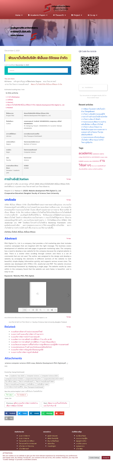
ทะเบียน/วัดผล (81, 436)
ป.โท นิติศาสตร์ (24, 449)
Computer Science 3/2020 (14, 379)
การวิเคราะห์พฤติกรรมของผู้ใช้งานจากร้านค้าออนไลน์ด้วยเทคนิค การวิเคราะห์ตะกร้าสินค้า (94, 116)
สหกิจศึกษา (31, 384)
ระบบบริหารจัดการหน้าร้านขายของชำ (25, 336)
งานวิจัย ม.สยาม (81, 443)
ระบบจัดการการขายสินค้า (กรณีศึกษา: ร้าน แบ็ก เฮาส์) (31, 339)
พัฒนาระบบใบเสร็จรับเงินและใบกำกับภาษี (55, 404)
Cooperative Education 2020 (53, 379)
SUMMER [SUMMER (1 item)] (81, 161)
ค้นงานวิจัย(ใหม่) (53, 441)
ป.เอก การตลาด (24, 438)
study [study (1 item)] (106, 157)
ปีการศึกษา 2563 (10, 381)
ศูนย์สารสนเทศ (52, 436)
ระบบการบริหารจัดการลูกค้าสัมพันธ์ (24, 352)
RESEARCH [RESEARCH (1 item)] (97, 157)
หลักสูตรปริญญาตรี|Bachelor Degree (28, 81)
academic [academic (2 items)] (85, 153)
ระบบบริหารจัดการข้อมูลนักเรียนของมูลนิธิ (27, 349)
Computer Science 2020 (50, 376)
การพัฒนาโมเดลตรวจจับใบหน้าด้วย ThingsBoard (93, 110)
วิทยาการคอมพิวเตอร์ (26, 381)
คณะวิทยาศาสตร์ (49, 81)
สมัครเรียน (51, 443)
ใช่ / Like (9, 395)
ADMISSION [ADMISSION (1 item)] (96, 154)
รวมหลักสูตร (52, 446)
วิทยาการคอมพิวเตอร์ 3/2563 (15, 384)
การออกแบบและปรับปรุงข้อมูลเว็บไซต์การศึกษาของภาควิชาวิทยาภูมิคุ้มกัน (92, 139)
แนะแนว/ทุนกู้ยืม (81, 438)
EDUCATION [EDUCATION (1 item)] (86, 157)
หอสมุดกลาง (80, 446)
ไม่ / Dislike (21, 395)
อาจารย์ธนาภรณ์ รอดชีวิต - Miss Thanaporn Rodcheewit (24, 387)
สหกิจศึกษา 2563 (42, 384)
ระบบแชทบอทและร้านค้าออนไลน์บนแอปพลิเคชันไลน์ (31, 347)
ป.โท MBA (79, 449)
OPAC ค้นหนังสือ (53, 438)
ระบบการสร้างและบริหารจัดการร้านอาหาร (27, 334)
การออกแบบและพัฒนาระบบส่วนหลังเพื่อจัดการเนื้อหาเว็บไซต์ (93, 123)
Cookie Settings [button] (94, 457)
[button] (10, 413)
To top (68, 179)
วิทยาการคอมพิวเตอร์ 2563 (45, 381)
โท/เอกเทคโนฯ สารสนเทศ (28, 443)
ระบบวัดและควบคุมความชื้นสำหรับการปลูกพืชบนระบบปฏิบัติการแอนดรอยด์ (40, 344)
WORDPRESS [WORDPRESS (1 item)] (95, 161)
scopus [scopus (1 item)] (102, 157)
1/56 (24, 310)
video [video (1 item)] (90, 161)
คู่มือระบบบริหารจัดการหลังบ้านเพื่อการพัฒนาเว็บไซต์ (22, 404)
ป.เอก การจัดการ (24, 436)
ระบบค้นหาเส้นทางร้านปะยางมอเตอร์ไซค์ (26, 331)
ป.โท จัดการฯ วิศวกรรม (26, 446)
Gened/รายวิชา (81, 441)
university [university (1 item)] (86, 161)
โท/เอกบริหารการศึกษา (26, 441)
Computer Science (33, 376)
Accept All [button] (106, 457)
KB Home (8, 81)
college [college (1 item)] (80, 157)
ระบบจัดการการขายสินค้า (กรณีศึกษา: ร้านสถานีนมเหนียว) (33, 342)
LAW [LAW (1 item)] (93, 157)
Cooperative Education (33, 379)
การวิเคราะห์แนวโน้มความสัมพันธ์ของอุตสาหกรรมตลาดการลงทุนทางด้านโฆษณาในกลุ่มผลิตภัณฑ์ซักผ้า (94, 131)
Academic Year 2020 (17, 376)
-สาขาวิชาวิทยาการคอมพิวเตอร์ (17, 84)
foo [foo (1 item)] (90, 157)
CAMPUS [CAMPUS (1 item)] (101, 154)
